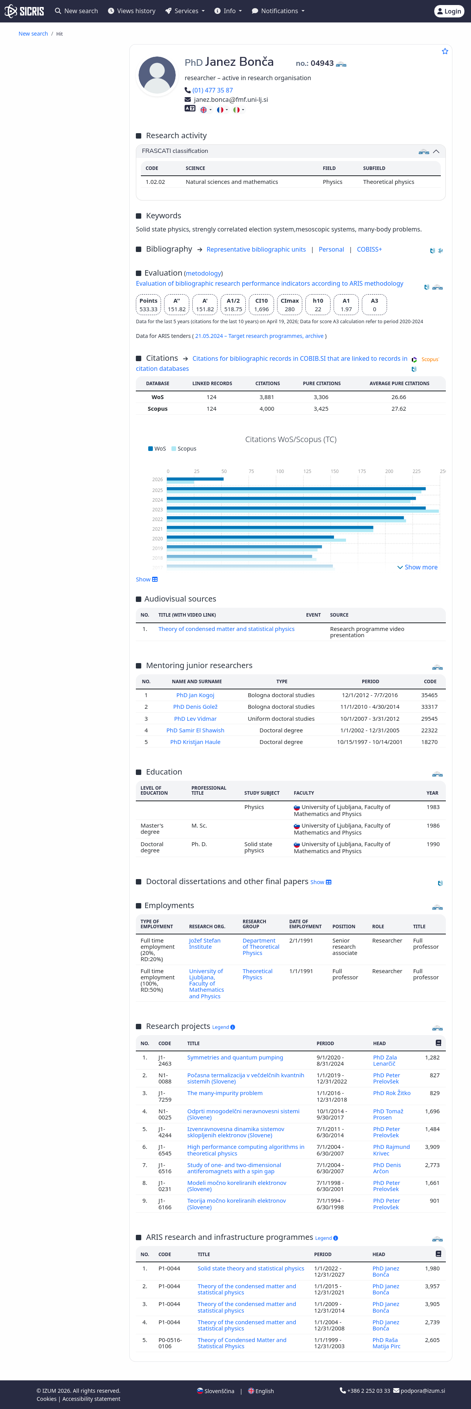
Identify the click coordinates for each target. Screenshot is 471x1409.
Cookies (47, 1398)
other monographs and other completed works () (70, 300)
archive (315, 335)
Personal (332, 249)
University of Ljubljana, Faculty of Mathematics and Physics (206, 983)
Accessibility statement (91, 1398)
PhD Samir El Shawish (196, 730)
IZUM (50, 1390)
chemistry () (43, 478)
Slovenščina (215, 1391)
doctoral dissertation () (70, 229)
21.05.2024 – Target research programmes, (250, 335)
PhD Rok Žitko (392, 1093)
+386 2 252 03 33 (366, 1390)
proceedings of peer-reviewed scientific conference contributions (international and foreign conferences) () (72, 340)
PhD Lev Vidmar (196, 718)
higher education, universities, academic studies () (66, 466)
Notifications (276, 11)
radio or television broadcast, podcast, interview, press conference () (70, 283)
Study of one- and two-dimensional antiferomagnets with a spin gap (234, 1168)
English (261, 1391)
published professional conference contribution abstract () (69, 158)
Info (225, 11)
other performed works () (73, 400)
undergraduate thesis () (71, 246)
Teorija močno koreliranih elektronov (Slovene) (236, 1203)
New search (76, 11)
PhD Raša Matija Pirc (387, 1343)
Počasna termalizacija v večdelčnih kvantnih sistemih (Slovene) (245, 1078)
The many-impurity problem (225, 1093)
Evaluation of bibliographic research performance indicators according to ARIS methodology (269, 283)
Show (147, 579)
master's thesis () (63, 238)
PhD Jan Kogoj (196, 695)
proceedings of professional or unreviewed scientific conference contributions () (72, 317)
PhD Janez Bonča (385, 1271)
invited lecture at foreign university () (65, 360)
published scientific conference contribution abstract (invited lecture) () (69, 118)
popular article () (62, 70)
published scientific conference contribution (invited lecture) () (68, 83)
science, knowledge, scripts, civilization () (63, 452)
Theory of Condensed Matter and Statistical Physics (242, 1343)
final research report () (70, 255)
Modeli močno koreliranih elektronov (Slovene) (236, 1186)
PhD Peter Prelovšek (386, 1078)
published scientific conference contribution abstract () (69, 138)
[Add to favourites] (445, 51)
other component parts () (73, 193)
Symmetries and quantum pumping (236, 1057)
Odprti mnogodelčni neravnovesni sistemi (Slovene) (243, 1114)
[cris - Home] (24, 11)
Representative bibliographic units (257, 249)
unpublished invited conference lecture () (58, 389)
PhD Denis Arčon (387, 1168)
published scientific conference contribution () (62, 101)
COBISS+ (369, 249)
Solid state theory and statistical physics (251, 1268)
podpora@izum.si (419, 1390)
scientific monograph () (71, 201)
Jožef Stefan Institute (205, 943)
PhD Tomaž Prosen (388, 1114)
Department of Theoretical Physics (261, 946)
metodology (203, 273)
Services (182, 11)
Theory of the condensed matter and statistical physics (247, 1289)
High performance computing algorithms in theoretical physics (246, 1150)
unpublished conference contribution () (64, 375)
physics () (43, 426)
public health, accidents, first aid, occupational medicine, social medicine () (69, 492)
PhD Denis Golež (196, 706)
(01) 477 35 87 (209, 90)
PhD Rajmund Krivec (391, 1150)
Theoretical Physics (257, 974)
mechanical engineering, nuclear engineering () (69, 509)
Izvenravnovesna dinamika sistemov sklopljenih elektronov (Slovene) (235, 1132)
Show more (417, 567)
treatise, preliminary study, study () (68, 266)
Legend (223, 1027)
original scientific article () (77, 61)
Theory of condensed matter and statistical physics (226, 629)
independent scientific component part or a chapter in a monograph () (70, 178)
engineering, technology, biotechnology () (59, 438)
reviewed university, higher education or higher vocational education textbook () (68, 215)
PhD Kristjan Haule (196, 742)
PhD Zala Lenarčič (385, 1060)
